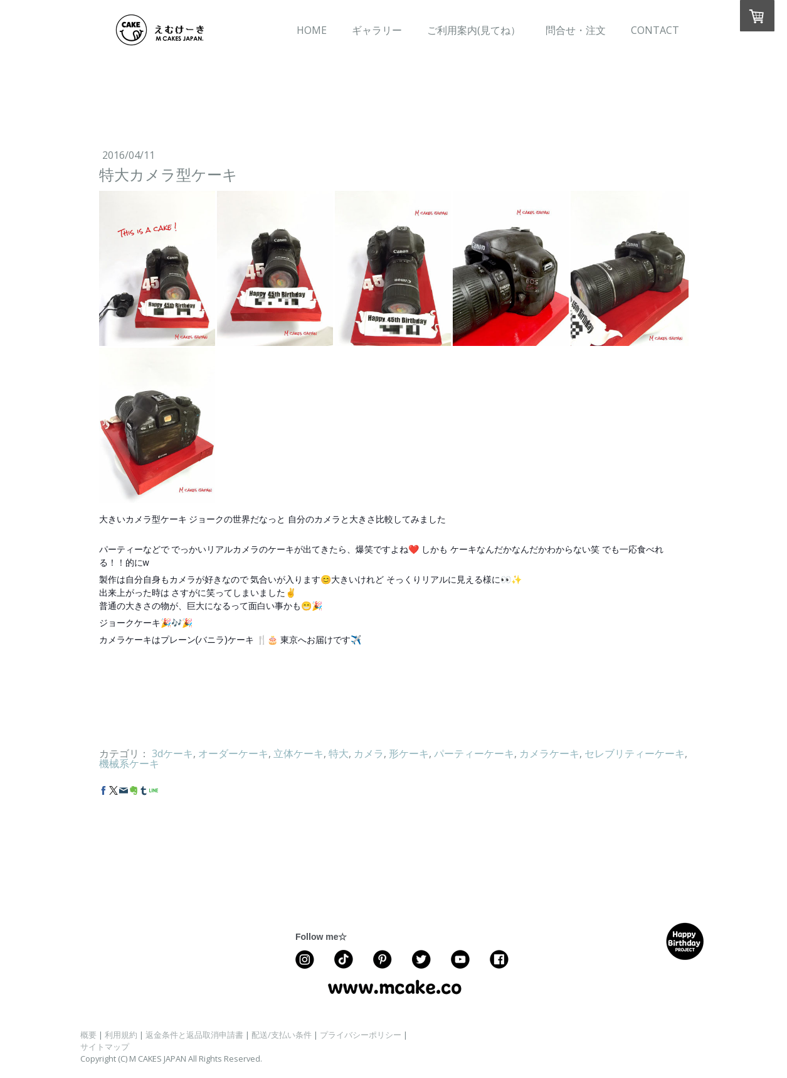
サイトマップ (104, 1046)
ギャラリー (377, 30)
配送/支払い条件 (281, 1034)
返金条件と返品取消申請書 (194, 1034)
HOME (312, 30)
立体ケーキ (298, 753)
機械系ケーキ (129, 763)
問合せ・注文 (576, 30)
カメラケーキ (549, 753)
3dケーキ (172, 753)
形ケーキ (409, 753)
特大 (339, 753)
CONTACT (655, 30)
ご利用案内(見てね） (473, 30)
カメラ (369, 753)
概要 (88, 1034)
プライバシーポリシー (360, 1034)
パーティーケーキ (474, 753)
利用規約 (121, 1034)
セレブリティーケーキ (634, 753)
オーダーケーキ (233, 753)
